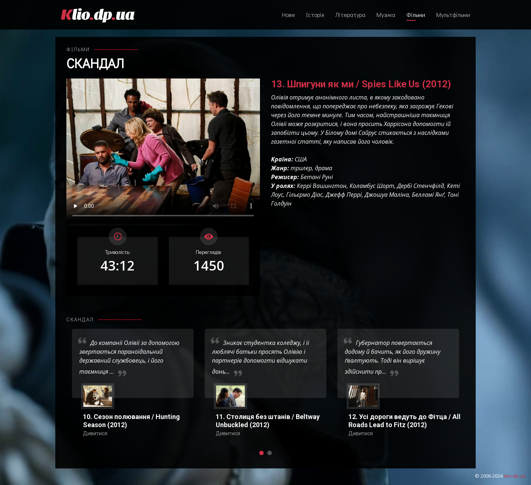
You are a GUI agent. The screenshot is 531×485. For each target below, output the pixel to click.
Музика (385, 14)
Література (350, 14)
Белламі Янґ (428, 195)
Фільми (415, 14)
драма (323, 168)
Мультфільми (453, 14)
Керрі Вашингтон (322, 186)
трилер (301, 168)
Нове (288, 14)
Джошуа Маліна (387, 195)
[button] (261, 453)
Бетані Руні (317, 177)
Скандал (95, 63)
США (301, 159)
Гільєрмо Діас (304, 195)
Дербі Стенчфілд (420, 186)
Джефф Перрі (344, 195)
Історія (315, 14)
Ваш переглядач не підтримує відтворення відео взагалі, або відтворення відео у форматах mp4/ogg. (163, 151)
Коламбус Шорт (372, 186)
